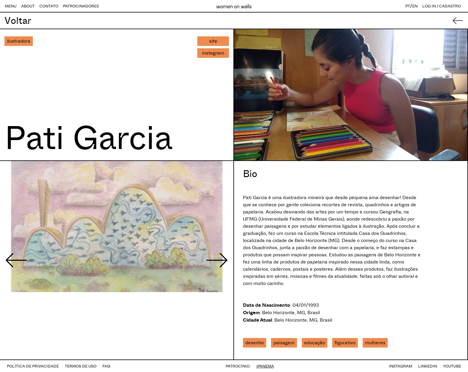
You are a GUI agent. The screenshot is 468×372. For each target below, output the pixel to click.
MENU (10, 6)
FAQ (106, 366)
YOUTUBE (452, 366)
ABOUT (28, 6)
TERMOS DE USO (80, 366)
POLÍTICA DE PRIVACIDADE (33, 366)
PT (407, 6)
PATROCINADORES (81, 6)
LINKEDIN (427, 366)
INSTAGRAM (400, 366)
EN (415, 6)
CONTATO (48, 6)
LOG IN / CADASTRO (441, 6)
